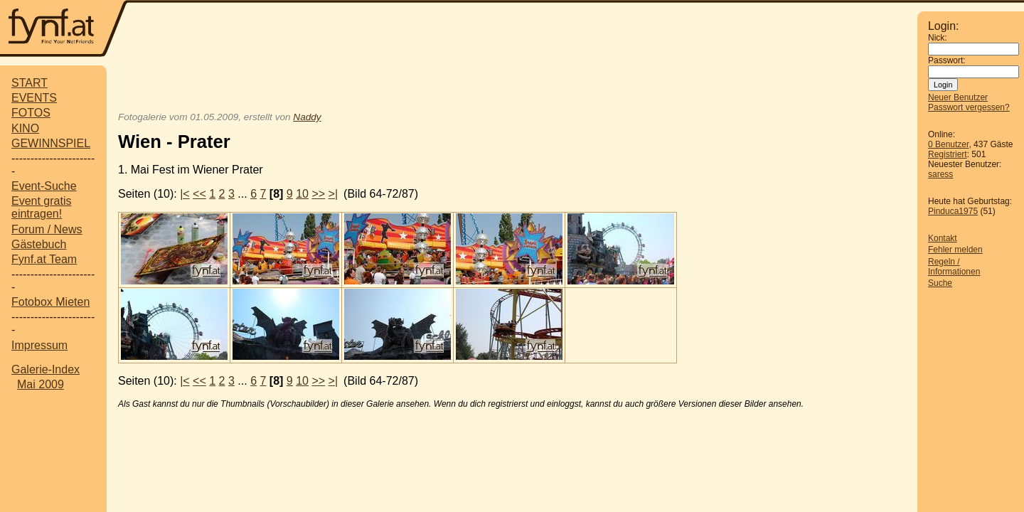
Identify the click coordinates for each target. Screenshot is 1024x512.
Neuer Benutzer (958, 97)
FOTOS (30, 113)
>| (333, 194)
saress (940, 174)
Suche (940, 283)
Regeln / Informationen (954, 267)
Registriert (947, 154)
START (29, 83)
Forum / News (46, 229)
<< (199, 194)
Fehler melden (955, 250)
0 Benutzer (948, 144)
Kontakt (942, 238)
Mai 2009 (40, 384)
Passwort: (947, 60)
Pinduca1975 (953, 211)
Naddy (307, 117)
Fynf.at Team (44, 259)
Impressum (39, 345)
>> (318, 194)
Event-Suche (44, 186)
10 (302, 194)
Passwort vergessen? (969, 107)
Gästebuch (38, 244)
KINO (25, 128)
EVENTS (34, 98)
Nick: (937, 38)
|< (185, 194)
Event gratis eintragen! (41, 207)
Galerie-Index (45, 369)
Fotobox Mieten (50, 302)
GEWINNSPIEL (50, 143)
